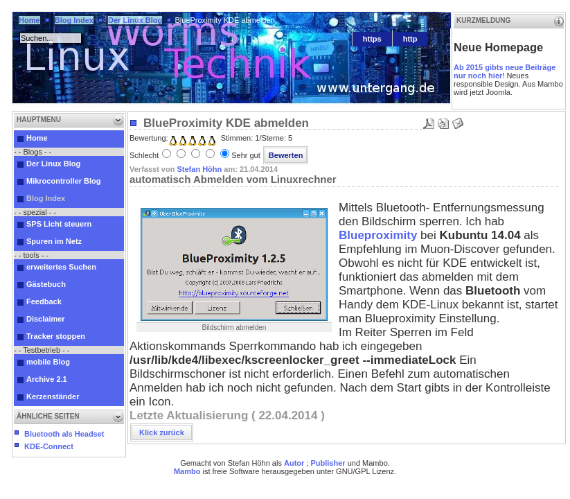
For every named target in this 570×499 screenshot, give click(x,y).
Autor (294, 463)
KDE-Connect (48, 446)
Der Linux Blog (135, 20)
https (372, 39)
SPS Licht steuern (58, 224)
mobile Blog (48, 362)
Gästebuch (46, 284)
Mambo (187, 471)
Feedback (44, 301)
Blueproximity (378, 235)
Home (29, 20)
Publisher (327, 463)
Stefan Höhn (199, 169)
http (410, 39)
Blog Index (74, 20)
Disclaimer (45, 319)
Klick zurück (161, 432)
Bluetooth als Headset (64, 434)
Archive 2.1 (46, 379)
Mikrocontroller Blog (63, 181)
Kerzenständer (52, 396)
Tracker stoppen (55, 336)
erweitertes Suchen (61, 267)
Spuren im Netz (54, 241)
